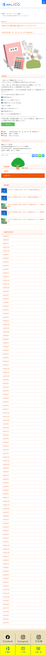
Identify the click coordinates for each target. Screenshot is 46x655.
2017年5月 (6, 615)
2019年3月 (6, 534)
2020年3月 (6, 490)
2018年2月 (6, 582)
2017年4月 (6, 619)
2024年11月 (6, 284)
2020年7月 (6, 475)
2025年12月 (6, 247)
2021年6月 (6, 435)
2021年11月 (6, 416)
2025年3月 (6, 273)
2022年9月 (6, 379)
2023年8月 (6, 339)
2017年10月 (6, 597)
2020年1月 (6, 497)
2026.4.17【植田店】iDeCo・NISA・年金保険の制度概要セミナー (25, 197)
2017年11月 (6, 593)
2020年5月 (6, 483)
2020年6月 (6, 479)
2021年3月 (6, 446)
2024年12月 (6, 280)
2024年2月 (6, 317)
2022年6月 (6, 390)
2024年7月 (6, 298)
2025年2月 (6, 276)
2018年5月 (6, 571)
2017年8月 (6, 604)
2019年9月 (6, 512)
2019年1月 (6, 541)
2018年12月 (6, 545)
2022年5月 (6, 394)
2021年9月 (6, 424)
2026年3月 (6, 240)
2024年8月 (6, 295)
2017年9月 (6, 600)
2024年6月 (6, 302)
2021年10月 (6, 420)
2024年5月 (6, 306)
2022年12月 (6, 368)
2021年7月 (6, 431)
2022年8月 (6, 383)
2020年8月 (6, 471)
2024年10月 (6, 287)
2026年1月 (6, 243)
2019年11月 (6, 505)
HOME (3, 13)
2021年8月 (6, 427)
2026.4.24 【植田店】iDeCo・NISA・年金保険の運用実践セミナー (25, 189)
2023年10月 (6, 332)
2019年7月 (6, 519)
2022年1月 (6, 409)
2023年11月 (6, 328)
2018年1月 (6, 586)
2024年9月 (6, 291)
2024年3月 (6, 313)
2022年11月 (6, 372)
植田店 (6, 171)
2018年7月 (6, 564)
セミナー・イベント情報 (13, 13)
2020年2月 (6, 494)
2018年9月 (6, 556)
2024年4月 (6, 309)
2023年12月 (6, 324)
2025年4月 (6, 269)
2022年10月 (6, 376)
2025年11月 (6, 251)
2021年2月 (6, 449)
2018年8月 (6, 560)
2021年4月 (6, 442)
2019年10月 (6, 508)
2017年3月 (6, 622)
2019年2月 (6, 538)
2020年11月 (6, 460)
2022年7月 (6, 387)
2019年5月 (6, 527)
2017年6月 (6, 611)
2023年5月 (6, 350)
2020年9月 (6, 468)
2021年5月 (6, 438)
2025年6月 (6, 262)
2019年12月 (6, 501)
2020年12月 (6, 457)
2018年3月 (6, 578)
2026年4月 (6, 236)
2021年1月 (6, 453)
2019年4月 (6, 530)
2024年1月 (6, 321)
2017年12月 (6, 589)
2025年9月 (6, 254)
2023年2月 (6, 361)
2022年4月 (6, 398)
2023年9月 (6, 335)
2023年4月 (6, 354)
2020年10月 (6, 464)
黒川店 (7, 175)
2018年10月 (6, 552)
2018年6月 (6, 567)
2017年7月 (6, 608)
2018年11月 (6, 549)
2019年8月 (6, 516)
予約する (8, 124)
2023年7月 (6, 343)
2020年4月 (6, 486)
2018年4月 (6, 575)
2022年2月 (6, 405)
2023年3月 (6, 357)
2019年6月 (6, 523)
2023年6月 (6, 346)
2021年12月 (6, 413)
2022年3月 (6, 402)
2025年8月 (6, 258)
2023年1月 (6, 365)
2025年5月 (6, 265)
